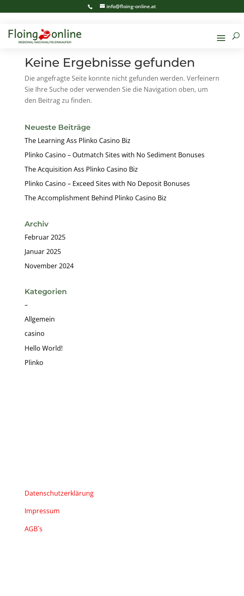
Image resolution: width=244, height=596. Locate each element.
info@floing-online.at (60, 433)
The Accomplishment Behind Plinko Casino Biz (96, 197)
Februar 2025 (45, 237)
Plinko (34, 362)
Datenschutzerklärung (59, 493)
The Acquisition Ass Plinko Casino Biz (81, 169)
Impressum (42, 510)
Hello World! (44, 348)
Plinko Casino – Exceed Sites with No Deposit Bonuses (107, 183)
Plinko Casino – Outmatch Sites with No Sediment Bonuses (115, 154)
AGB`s (34, 528)
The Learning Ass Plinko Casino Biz (78, 140)
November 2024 (49, 265)
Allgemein (40, 319)
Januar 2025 (43, 251)
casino (35, 333)
